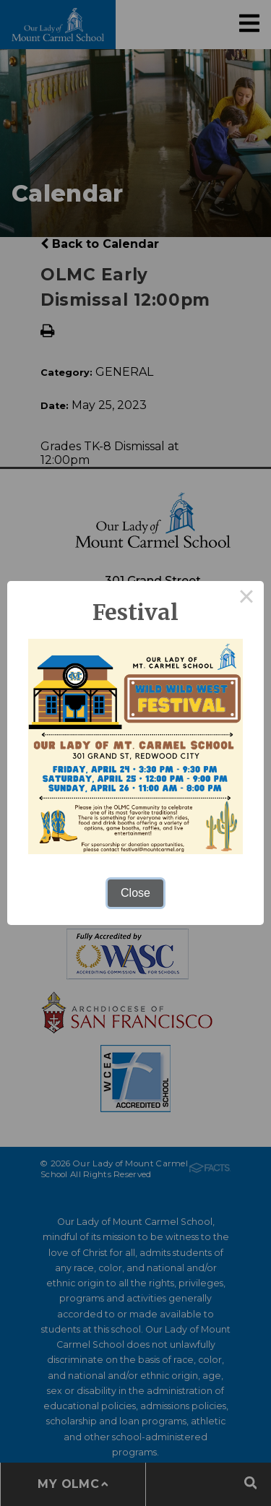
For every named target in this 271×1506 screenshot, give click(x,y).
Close (135, 893)
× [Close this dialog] (246, 598)
